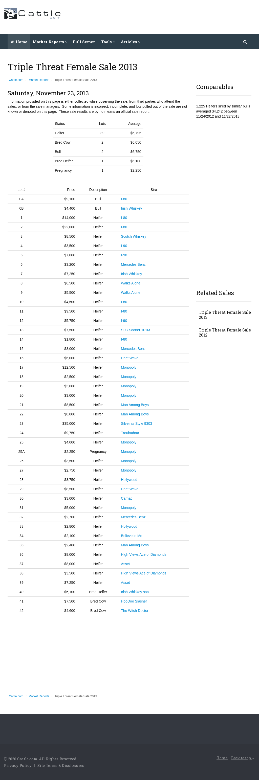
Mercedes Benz (133, 264)
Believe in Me (131, 536)
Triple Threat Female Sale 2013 (225, 315)
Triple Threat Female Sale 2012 (225, 332)
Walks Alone (130, 283)
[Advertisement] (163, 16)
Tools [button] (108, 41)
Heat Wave (129, 358)
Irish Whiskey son (135, 592)
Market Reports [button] (50, 41)
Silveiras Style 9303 (136, 423)
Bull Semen (84, 41)
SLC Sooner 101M (135, 330)
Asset (125, 564)
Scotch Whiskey (133, 236)
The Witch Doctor (134, 611)
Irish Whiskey (131, 208)
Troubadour (130, 433)
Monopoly (128, 367)
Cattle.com (16, 80)
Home (18, 41)
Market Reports (39, 80)
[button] (245, 41)
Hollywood (129, 480)
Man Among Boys (135, 405)
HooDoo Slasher (134, 601)
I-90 (124, 246)
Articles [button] (131, 41)
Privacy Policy (18, 765)
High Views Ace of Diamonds (143, 554)
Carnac (126, 498)
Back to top (242, 757)
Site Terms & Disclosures (60, 765)
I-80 (124, 199)
